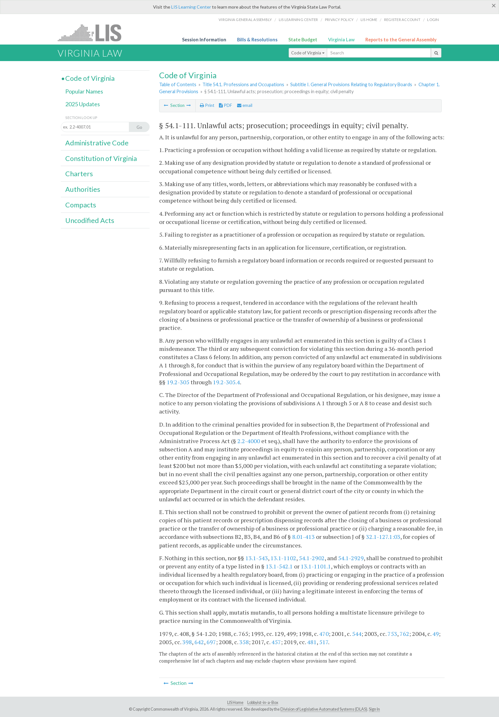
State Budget (302, 39)
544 (357, 633)
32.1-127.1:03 (383, 536)
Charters (79, 174)
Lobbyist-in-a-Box (262, 702)
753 (392, 633)
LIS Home (235, 702)
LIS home (369, 19)
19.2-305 (178, 382)
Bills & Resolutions (257, 39)
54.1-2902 (312, 558)
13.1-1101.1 (316, 566)
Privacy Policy (339, 19)
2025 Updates (82, 104)
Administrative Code (97, 143)
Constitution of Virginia (101, 158)
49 (435, 633)
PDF (225, 105)
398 (187, 642)
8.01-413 (303, 536)
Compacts (80, 205)
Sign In (374, 709)
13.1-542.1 (279, 566)
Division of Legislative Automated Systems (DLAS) (323, 709)
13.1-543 (256, 558)
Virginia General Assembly (245, 19)
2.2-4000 (248, 441)
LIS (93, 32)
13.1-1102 (283, 558)
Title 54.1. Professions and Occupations (243, 84)
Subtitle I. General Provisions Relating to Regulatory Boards (351, 84)
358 (244, 642)
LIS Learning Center (191, 7)
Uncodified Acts (89, 220)
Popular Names (84, 91)
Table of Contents (177, 84)
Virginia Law (341, 39)
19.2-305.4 (226, 382)
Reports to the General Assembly (401, 39)
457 (276, 642)
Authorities (82, 189)
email (244, 105)
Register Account (402, 19)
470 (324, 633)
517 (323, 642)
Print (207, 105)
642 (199, 642)
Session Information (204, 39)
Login (433, 19)
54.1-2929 (351, 558)
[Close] (493, 5)
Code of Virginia (308, 52)
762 (404, 633)
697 (211, 642)
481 (312, 642)
